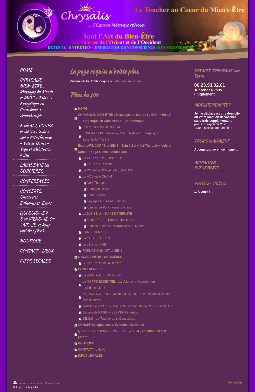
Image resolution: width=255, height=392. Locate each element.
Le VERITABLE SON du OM (102, 275)
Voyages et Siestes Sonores (106, 201)
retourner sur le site (127, 81)
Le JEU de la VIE (94, 244)
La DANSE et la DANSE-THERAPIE (107, 213)
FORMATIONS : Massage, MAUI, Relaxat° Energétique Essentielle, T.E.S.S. (120, 136)
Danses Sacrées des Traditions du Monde (116, 226)
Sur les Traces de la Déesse (102, 263)
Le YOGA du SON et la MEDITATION (108, 170)
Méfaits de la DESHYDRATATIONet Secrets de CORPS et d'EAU (127, 306)
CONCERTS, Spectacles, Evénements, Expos (111, 325)
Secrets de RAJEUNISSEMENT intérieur (110, 312)
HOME (82, 108)
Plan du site (52, 383)
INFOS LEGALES (90, 356)
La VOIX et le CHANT (97, 176)
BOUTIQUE (86, 343)
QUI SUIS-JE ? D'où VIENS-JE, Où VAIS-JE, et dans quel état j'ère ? (122, 334)
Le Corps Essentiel (100, 164)
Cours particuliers (99, 189)
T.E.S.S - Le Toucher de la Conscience (109, 318)
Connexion (235, 382)
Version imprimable (28, 383)
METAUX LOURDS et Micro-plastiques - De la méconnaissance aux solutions (126, 297)
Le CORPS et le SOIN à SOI (102, 158)
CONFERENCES (90, 269)
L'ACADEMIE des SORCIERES (100, 257)
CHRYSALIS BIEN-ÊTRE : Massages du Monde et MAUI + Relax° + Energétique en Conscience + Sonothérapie (124, 118)
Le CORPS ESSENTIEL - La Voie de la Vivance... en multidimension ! (119, 285)
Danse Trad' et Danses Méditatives (111, 220)
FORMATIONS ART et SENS (102, 250)
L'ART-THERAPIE (95, 232)
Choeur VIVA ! (97, 195)
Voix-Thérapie (96, 183)
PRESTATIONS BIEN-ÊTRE (102, 127)
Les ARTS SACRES (96, 238)
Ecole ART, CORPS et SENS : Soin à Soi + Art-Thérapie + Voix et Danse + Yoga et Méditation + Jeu (124, 149)
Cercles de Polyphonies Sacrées (109, 207)
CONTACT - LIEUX (91, 349)
